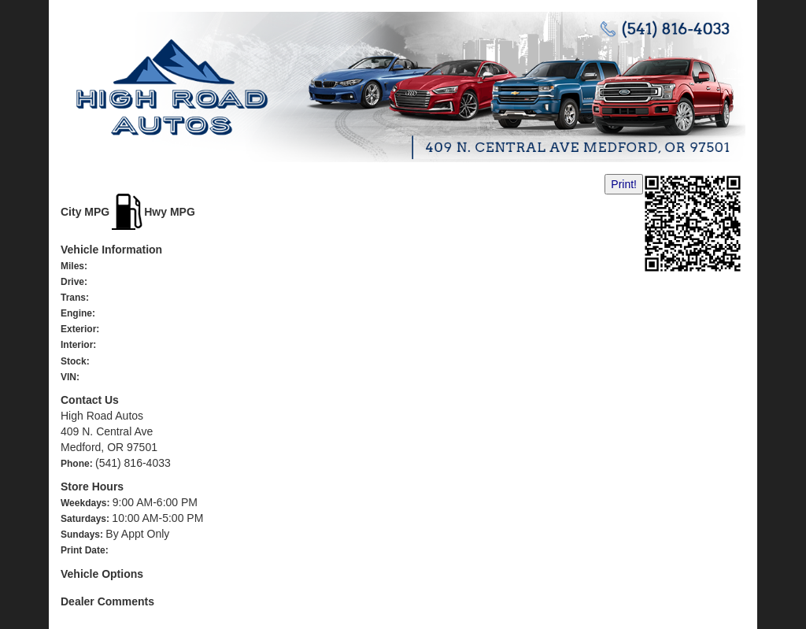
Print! (624, 184)
